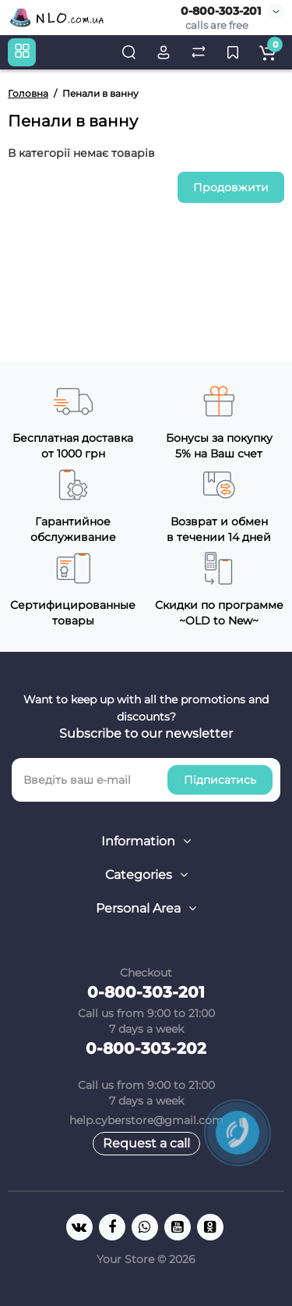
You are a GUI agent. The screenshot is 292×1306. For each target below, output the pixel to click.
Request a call (146, 1143)
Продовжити (231, 187)
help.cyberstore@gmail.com (146, 1120)
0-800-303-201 (221, 11)
